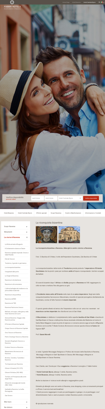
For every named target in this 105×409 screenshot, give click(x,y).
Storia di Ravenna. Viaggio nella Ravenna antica (15, 319)
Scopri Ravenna (56, 213)
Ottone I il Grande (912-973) (14, 368)
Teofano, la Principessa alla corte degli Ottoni (15, 378)
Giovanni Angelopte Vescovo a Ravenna (15, 342)
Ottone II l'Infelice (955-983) (14, 372)
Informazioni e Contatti (93, 213)
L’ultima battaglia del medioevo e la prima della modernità (16, 289)
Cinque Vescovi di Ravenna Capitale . (17, 328)
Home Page (66, 2)
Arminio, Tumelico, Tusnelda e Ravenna (14, 359)
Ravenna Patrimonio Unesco (14, 307)
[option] (46, 234)
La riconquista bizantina (12, 267)
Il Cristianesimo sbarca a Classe (15, 248)
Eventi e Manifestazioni (73, 213)
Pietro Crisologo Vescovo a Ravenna (16, 337)
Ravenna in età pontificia (13, 295)
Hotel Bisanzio (76, 2)
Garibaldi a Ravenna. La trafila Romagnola (14, 390)
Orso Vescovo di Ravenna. (13, 332)
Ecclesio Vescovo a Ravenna (14, 347)
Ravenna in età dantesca (13, 280)
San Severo (8, 395)
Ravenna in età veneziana (13, 284)
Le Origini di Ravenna (11, 276)
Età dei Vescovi (10, 259)
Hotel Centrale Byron (90, 2)
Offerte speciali (41, 213)
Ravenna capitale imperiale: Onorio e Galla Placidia (17, 254)
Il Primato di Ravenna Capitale (14, 324)
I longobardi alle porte (12, 271)
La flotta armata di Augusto (14, 244)
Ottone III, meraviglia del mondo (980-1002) (15, 384)
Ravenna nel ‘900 (10, 303)
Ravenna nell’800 (10, 299)
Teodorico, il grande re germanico (15, 263)
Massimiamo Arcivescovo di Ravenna (14, 352)
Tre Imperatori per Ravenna (14, 364)
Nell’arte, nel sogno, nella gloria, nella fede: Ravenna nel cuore (16, 313)
